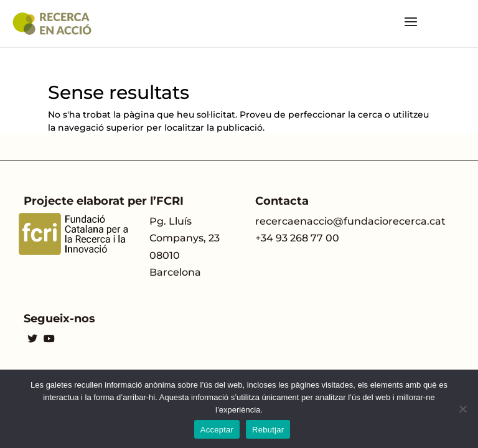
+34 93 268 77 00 (297, 238)
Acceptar (216, 429)
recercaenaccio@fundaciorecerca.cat (350, 221)
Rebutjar (268, 429)
